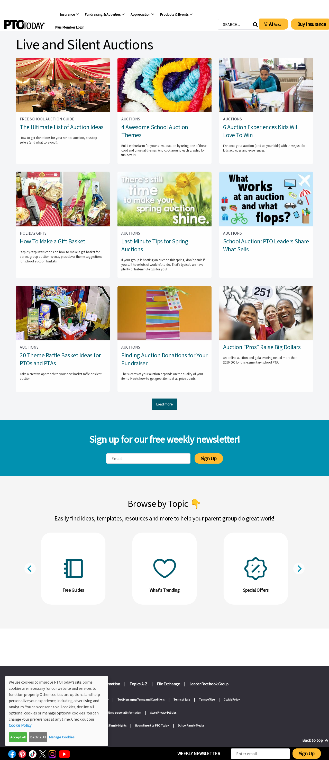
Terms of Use (207, 699)
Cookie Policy (232, 699)
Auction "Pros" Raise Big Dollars (262, 347)
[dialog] (56, 711)
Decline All (38, 737)
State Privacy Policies (163, 712)
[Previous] (30, 568)
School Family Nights (113, 725)
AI (272, 24)
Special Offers (256, 590)
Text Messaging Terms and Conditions (140, 699)
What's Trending (165, 590)
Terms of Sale (181, 699)
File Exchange (168, 683)
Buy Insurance (311, 24)
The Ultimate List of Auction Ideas (62, 127)
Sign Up (209, 458)
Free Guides (73, 590)
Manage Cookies (62, 737)
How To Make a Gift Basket (52, 241)
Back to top (315, 740)
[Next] (299, 568)
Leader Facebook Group (209, 683)
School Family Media (191, 725)
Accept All (18, 737)
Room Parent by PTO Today (152, 725)
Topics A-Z (138, 683)
